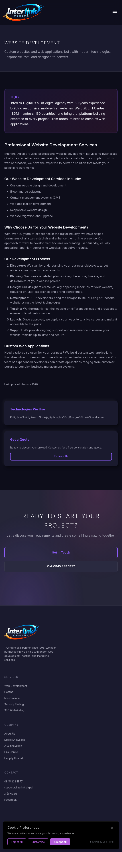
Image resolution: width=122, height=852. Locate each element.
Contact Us (61, 456)
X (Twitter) (10, 793)
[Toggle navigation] (115, 12)
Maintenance (12, 698)
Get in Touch (61, 552)
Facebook (10, 799)
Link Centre (11, 751)
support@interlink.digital (18, 787)
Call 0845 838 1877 (61, 566)
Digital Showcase (14, 739)
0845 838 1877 (13, 781)
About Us (9, 733)
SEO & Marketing (14, 710)
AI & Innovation (13, 745)
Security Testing (14, 704)
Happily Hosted (13, 758)
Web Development (15, 685)
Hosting (8, 691)
